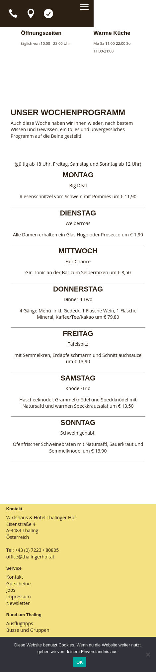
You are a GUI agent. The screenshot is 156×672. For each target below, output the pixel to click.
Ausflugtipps (19, 623)
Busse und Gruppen (27, 630)
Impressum (18, 596)
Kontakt (14, 577)
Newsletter (18, 603)
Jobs (10, 590)
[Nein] (147, 654)
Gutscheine (18, 583)
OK (79, 662)
